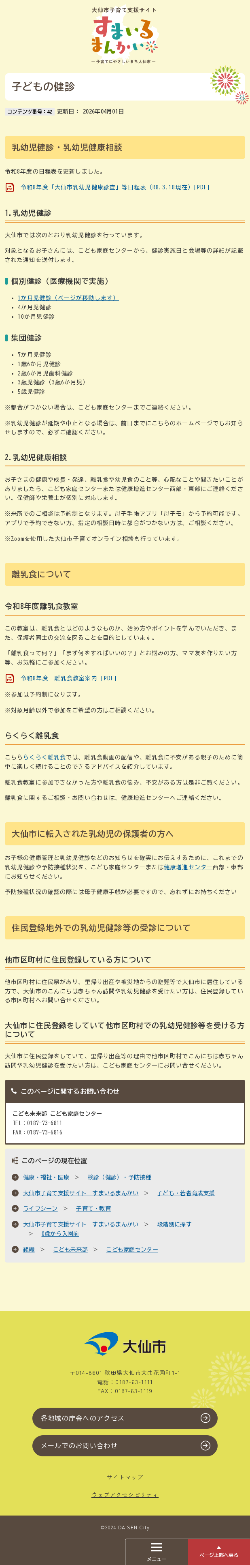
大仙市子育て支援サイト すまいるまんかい (81, 1193)
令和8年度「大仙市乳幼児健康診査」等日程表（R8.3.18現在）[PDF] (115, 187)
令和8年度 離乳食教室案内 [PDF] (69, 678)
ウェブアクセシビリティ (125, 1494)
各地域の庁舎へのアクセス (83, 1418)
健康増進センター (188, 867)
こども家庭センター (132, 1249)
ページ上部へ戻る (218, 1554)
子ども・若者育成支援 (186, 1193)
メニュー (156, 1552)
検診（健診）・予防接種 (119, 1177)
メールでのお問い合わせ (79, 1446)
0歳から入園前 (60, 1234)
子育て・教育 (93, 1208)
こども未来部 (70, 1249)
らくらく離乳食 (44, 757)
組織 (29, 1249)
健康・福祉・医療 (46, 1177)
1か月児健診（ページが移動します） (68, 298)
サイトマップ (125, 1477)
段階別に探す (174, 1224)
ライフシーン (40, 1208)
